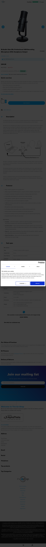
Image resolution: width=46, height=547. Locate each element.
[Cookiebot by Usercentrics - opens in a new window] (39, 263)
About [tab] (38, 266)
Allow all (37, 283)
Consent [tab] (8, 266)
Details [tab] (23, 266)
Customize (23, 283)
